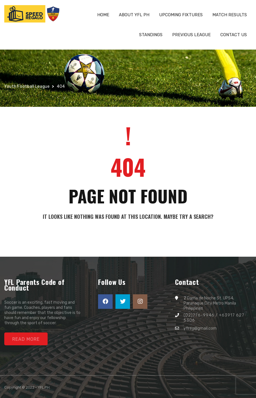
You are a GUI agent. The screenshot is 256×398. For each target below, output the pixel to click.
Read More (26, 339)
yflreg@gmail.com (200, 328)
